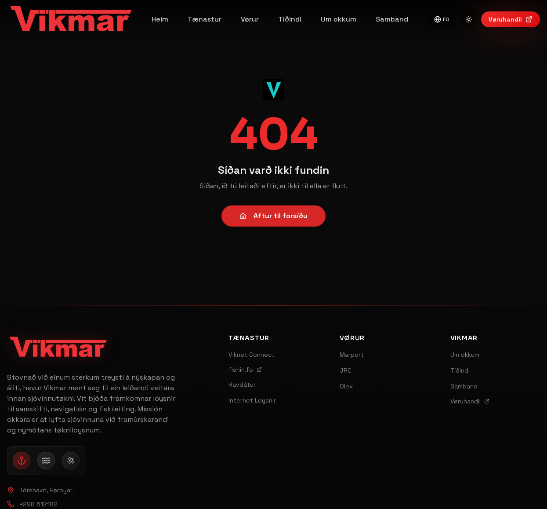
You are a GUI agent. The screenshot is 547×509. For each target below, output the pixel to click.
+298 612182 (32, 504)
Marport (352, 355)
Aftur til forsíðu (273, 215)
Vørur (250, 19)
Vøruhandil (511, 19)
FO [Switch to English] (441, 19)
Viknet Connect (251, 355)
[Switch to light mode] (469, 19)
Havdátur (242, 384)
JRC (345, 370)
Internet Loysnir (252, 400)
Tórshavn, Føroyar (39, 490)
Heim (160, 19)
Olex (346, 386)
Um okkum (338, 19)
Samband (392, 19)
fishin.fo (245, 370)
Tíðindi (289, 19)
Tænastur (204, 19)
